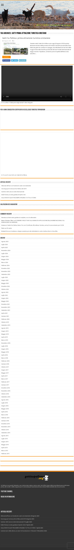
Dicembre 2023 (5, 268)
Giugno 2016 (4, 406)
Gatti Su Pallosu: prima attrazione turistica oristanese (26, 38)
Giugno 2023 (4, 280)
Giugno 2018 (4, 349)
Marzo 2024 (4, 262)
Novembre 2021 (5, 307)
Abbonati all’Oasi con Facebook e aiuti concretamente (16, 185)
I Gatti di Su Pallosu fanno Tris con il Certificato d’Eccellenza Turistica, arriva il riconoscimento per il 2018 (35, 225)
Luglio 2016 (4, 403)
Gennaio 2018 (5, 364)
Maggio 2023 (5, 283)
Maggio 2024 (5, 259)
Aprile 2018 (4, 355)
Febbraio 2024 (5, 265)
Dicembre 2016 (5, 388)
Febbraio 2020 (5, 319)
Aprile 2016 (4, 411)
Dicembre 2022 (5, 286)
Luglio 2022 (4, 295)
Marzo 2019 (4, 340)
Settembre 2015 (5, 432)
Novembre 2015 (5, 426)
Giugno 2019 (4, 331)
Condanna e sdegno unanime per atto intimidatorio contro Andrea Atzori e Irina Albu (34, 231)
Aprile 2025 (4, 247)
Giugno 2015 (4, 441)
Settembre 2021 (5, 310)
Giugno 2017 (4, 370)
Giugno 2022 (4, 298)
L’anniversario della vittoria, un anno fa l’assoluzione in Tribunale (18, 531)
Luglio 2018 (4, 346)
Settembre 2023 (5, 274)
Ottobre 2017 (5, 367)
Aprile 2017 (4, 376)
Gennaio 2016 (5, 420)
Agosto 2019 (4, 328)
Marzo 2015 (4, 450)
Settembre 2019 (5, 325)
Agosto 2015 (4, 435)
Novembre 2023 (5, 271)
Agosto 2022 (4, 292)
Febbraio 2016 (5, 417)
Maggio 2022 (5, 301)
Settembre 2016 (5, 397)
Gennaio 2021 (5, 316)
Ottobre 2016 (5, 394)
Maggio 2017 (5, 373)
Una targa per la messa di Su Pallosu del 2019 (13, 188)
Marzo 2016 (4, 414)
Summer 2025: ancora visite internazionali (12, 191)
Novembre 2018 (5, 343)
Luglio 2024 (4, 253)
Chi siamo (9, 228)
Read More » (6, 57)
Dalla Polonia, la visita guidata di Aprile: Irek (13, 194)
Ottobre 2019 (5, 322)
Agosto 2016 (4, 400)
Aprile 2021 (4, 313)
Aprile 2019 (4, 337)
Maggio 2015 (5, 444)
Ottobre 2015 (5, 429)
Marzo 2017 (4, 379)
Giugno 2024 (4, 256)
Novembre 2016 (5, 391)
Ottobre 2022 (5, 289)
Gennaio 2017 (5, 385)
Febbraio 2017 (5, 382)
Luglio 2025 (4, 244)
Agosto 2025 (4, 241)
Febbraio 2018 (5, 361)
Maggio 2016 (5, 409)
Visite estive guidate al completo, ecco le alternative (22, 217)
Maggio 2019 (5, 334)
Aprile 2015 (4, 447)
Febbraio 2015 (5, 453)
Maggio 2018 (5, 352)
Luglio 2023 (4, 277)
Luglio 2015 (4, 438)
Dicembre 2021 (5, 304)
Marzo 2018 (4, 358)
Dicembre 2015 (5, 423)
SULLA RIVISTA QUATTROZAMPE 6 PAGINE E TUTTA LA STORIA (18, 197)
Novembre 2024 (5, 250)
